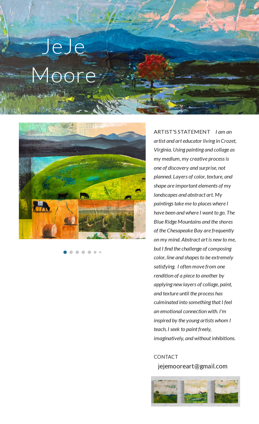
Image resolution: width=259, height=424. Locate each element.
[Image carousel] (82, 188)
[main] (63, 57)
